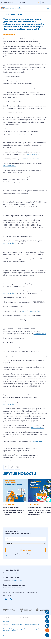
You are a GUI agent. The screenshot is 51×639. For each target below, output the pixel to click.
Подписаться (25, 550)
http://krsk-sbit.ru (33, 154)
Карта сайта (6, 621)
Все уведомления (14, 14)
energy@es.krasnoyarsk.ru (30, 311)
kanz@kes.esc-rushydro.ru (31, 159)
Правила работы (17, 580)
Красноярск (22, 2)
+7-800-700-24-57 (11, 570)
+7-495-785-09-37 (11, 578)
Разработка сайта (8, 636)
